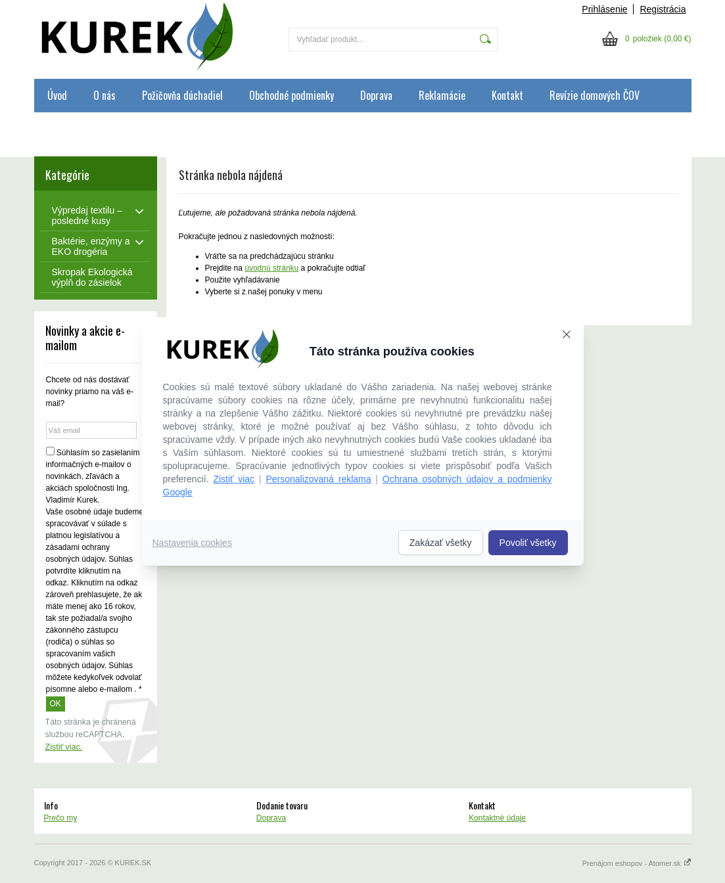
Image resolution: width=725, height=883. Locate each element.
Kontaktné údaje (497, 818)
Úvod (57, 95)
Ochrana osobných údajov (98, 129)
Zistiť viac (233, 479)
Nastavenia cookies (192, 542)
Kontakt (507, 95)
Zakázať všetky (440, 542)
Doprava (376, 95)
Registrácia (663, 9)
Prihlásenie (604, 9)
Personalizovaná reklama (318, 479)
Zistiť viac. (64, 747)
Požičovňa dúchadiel (182, 95)
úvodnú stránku (271, 268)
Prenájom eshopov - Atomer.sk (636, 863)
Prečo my (61, 818)
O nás (104, 95)
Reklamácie (442, 95)
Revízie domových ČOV (595, 95)
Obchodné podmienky (291, 95)
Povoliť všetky (528, 542)
